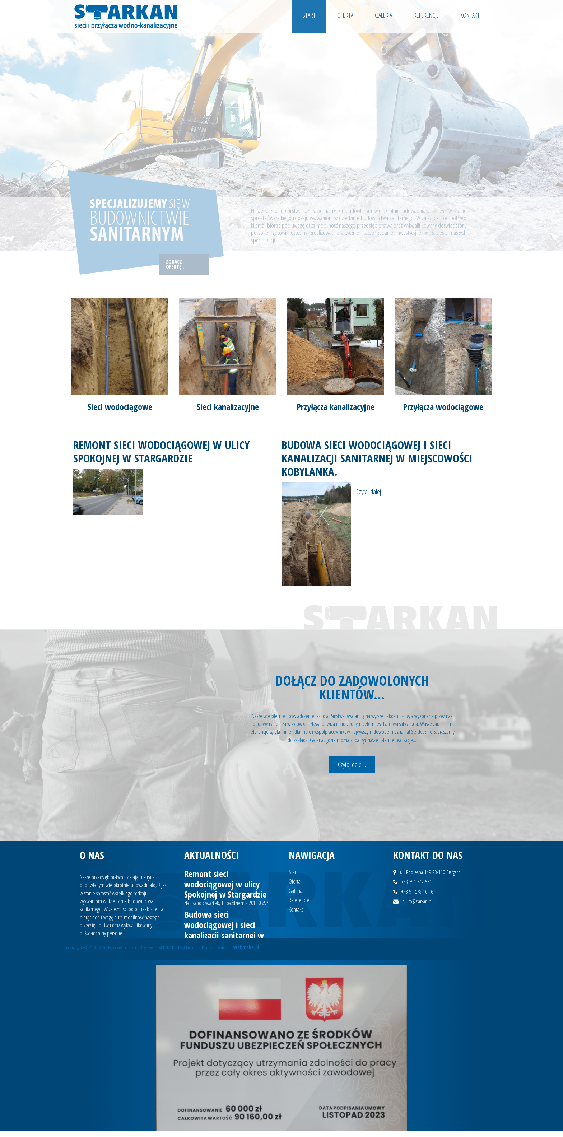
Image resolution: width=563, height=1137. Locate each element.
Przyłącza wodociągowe (443, 407)
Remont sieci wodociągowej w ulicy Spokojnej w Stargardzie (161, 451)
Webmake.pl (246, 947)
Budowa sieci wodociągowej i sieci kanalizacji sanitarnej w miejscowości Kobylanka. (377, 458)
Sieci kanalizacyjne (228, 407)
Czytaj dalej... (352, 764)
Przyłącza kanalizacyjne (335, 407)
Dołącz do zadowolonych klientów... (352, 687)
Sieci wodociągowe (120, 407)
